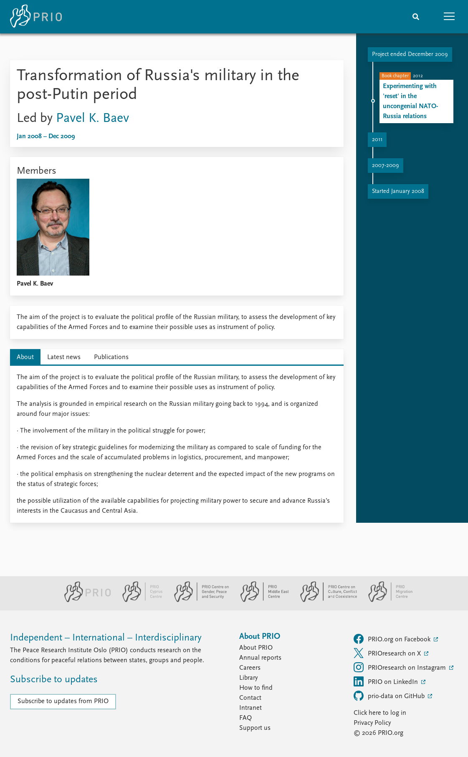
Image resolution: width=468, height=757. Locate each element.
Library (248, 678)
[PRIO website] (84, 600)
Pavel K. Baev (92, 118)
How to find (256, 688)
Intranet (250, 708)
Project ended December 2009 (410, 54)
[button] (449, 16)
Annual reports (260, 658)
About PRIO (256, 648)
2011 (377, 140)
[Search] (416, 16)
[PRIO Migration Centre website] (386, 600)
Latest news (64, 357)
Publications (111, 357)
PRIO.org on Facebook (393, 639)
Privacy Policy (372, 723)
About (25, 357)
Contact (250, 698)
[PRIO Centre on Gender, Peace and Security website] (198, 600)
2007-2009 (385, 165)
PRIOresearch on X (388, 653)
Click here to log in (380, 713)
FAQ (245, 718)
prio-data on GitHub (390, 696)
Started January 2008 (398, 191)
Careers (250, 668)
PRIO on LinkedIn (387, 681)
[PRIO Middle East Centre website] (261, 600)
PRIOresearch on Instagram (401, 667)
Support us (255, 728)
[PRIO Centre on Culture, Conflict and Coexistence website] (325, 600)
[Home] (36, 17)
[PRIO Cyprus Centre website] (139, 600)
